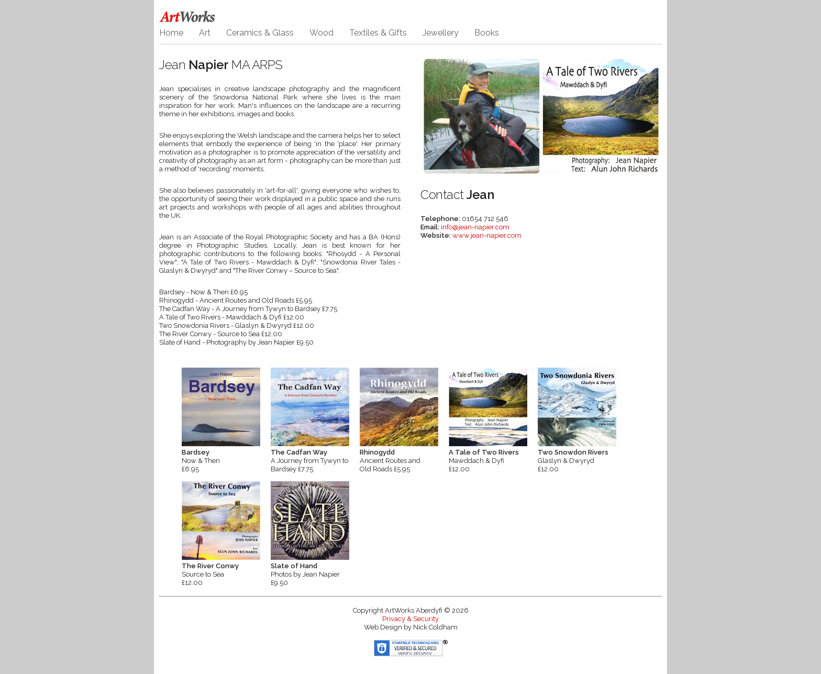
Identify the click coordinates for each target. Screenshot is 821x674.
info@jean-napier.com (475, 227)
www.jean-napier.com (487, 235)
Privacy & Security (410, 619)
